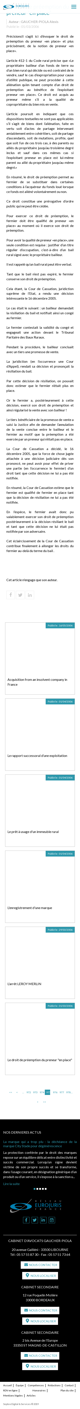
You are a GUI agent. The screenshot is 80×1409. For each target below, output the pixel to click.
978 (68, 1092)
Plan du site (67, 1390)
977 (61, 1092)
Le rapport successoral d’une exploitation (37, 755)
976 (55, 1092)
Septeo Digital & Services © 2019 (21, 1404)
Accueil (7, 1385)
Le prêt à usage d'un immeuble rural (33, 832)
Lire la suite (11, 1184)
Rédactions (54, 1385)
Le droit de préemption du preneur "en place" (39, 1060)
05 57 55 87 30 (27, 1254)
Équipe (20, 1385)
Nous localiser (43, 1275)
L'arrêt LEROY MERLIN (24, 984)
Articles (31, 1395)
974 (42, 1092)
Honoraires (39, 1390)
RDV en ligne (10, 1390)
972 (28, 1092)
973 (35, 1092)
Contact (69, 1385)
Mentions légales (13, 1395)
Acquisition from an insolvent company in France (37, 681)
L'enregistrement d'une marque (29, 908)
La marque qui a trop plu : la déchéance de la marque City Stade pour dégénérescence (40, 1144)
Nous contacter (43, 1265)
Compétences (36, 1385)
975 (48, 1092)
